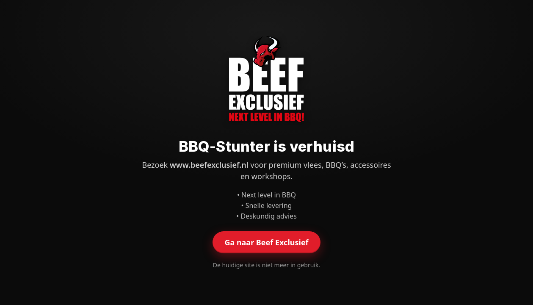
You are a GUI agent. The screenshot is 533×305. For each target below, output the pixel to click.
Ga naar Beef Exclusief (266, 242)
